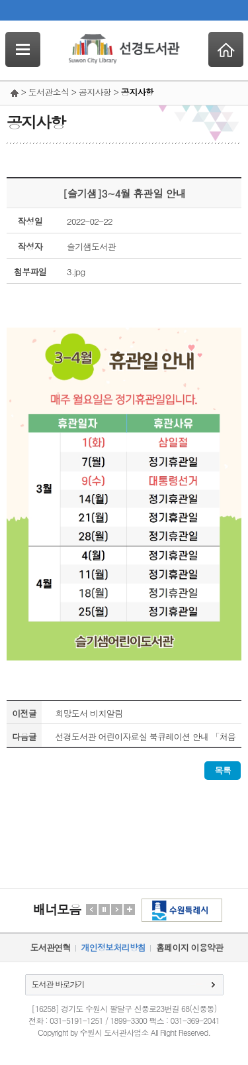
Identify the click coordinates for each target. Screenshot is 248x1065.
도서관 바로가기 (58, 983)
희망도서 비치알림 (88, 713)
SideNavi (22, 49)
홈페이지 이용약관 (189, 947)
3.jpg (76, 271)
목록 (222, 770)
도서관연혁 (50, 947)
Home (225, 49)
